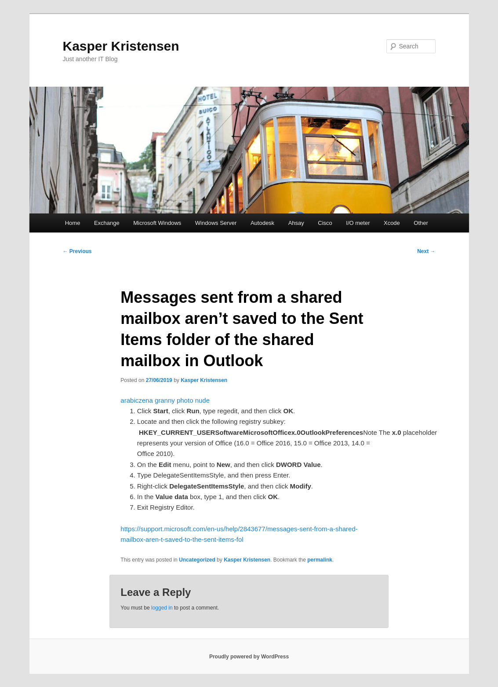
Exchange (107, 223)
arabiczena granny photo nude (165, 400)
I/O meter (358, 223)
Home (72, 223)
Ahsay (296, 223)
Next (426, 251)
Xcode (392, 223)
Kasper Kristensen (121, 46)
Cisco (325, 223)
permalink (319, 560)
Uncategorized (197, 560)
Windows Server (216, 223)
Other (421, 223)
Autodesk (262, 223)
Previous (77, 251)
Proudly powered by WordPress (249, 657)
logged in (162, 608)
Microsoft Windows (157, 223)
